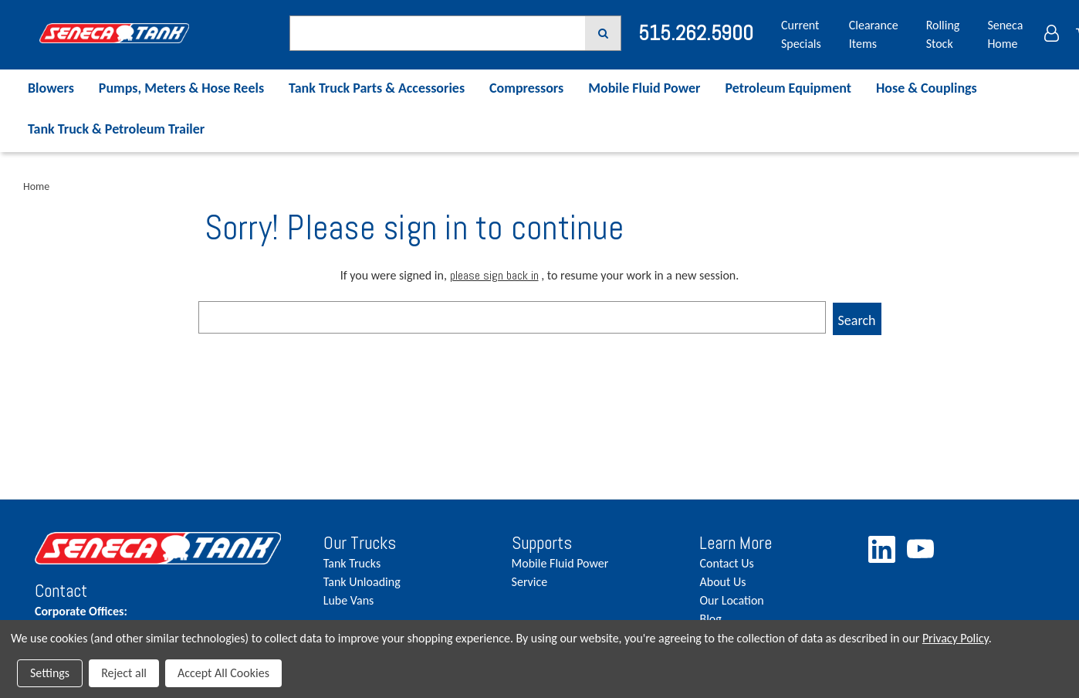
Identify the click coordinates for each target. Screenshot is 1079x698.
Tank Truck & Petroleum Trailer (116, 128)
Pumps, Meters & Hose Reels (181, 88)
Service (530, 581)
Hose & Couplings (926, 88)
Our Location (731, 600)
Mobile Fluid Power (644, 88)
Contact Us (726, 563)
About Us (722, 581)
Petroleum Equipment (788, 88)
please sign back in (494, 275)
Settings (49, 673)
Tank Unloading (362, 581)
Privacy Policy (955, 638)
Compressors (526, 88)
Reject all (124, 673)
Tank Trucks (352, 563)
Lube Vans (348, 600)
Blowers (51, 88)
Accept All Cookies (223, 673)
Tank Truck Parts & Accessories (377, 88)
